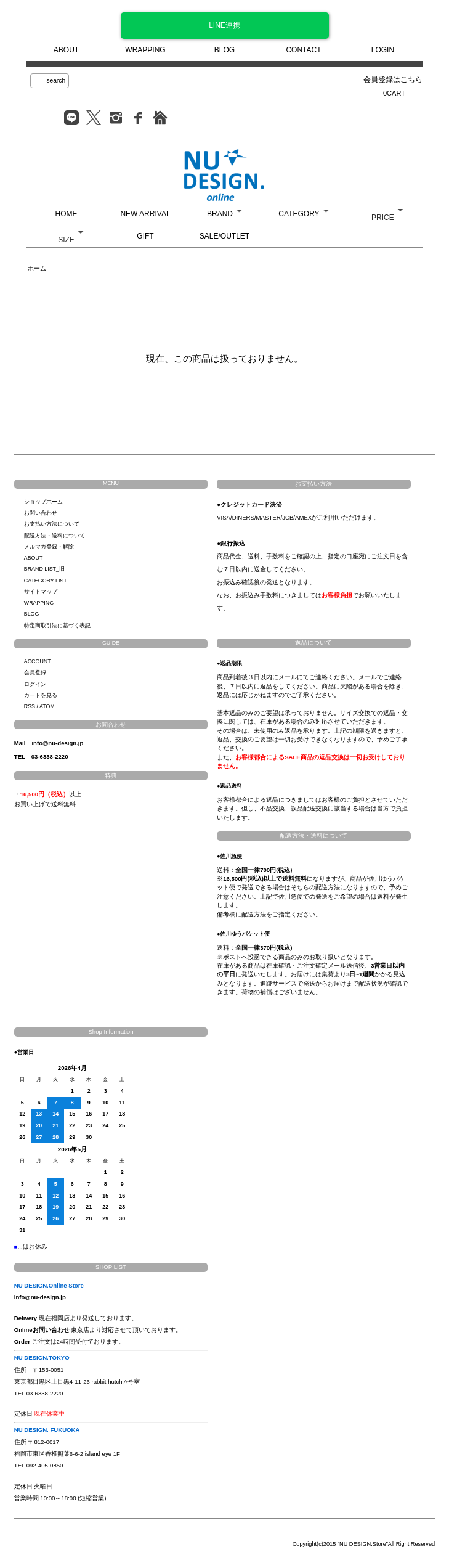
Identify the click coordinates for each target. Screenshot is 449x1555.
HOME (66, 214)
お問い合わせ (40, 513)
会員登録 (35, 672)
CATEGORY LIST (45, 581)
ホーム (37, 268)
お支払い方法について (51, 524)
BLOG (224, 50)
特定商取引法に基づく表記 (57, 625)
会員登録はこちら (393, 79)
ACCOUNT (37, 661)
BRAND (220, 214)
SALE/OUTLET (224, 236)
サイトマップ (40, 592)
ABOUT (66, 50)
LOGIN (382, 50)
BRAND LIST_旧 (44, 569)
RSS (29, 706)
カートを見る (40, 695)
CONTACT (303, 50)
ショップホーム (43, 502)
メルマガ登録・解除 (49, 547)
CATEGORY (298, 214)
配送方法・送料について (54, 536)
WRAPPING (145, 50)
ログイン (35, 684)
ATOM (47, 706)
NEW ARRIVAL (145, 214)
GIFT (145, 236)
